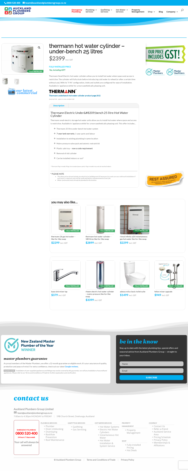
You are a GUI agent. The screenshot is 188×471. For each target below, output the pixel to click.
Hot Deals (132, 450)
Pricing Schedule (162, 437)
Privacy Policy (160, 439)
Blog (161, 12)
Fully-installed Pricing (134, 446)
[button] (39, 47)
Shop (150, 12)
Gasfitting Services (105, 11)
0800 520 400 (26, 433)
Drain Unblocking (54, 428)
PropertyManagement (138, 11)
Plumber (50, 426)
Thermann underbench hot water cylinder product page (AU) (74, 95)
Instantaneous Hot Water (109, 436)
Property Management (133, 431)
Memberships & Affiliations (162, 444)
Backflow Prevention (51, 436)
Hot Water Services (120, 11)
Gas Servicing (79, 429)
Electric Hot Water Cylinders (109, 431)
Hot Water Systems (109, 426)
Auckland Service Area (162, 433)
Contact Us (159, 426)
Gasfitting (78, 426)
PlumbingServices (90, 11)
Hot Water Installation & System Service (107, 443)
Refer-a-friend (161, 428)
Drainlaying (51, 431)
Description (58, 105)
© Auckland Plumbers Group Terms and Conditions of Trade (84, 459)
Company (170, 12)
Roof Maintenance (55, 439)
